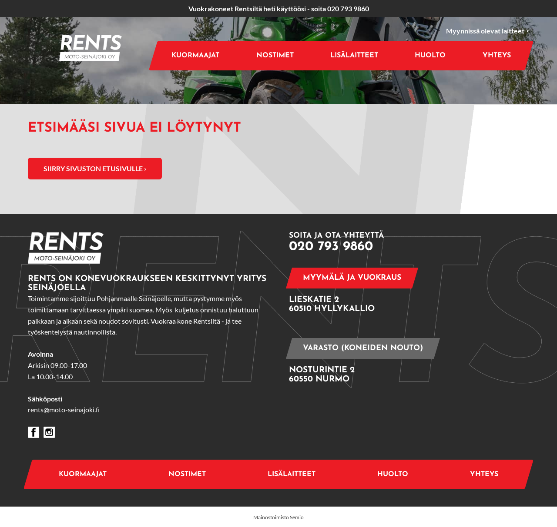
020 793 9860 (348, 8)
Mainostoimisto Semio (278, 517)
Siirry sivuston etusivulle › (95, 168)
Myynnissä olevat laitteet (487, 31)
